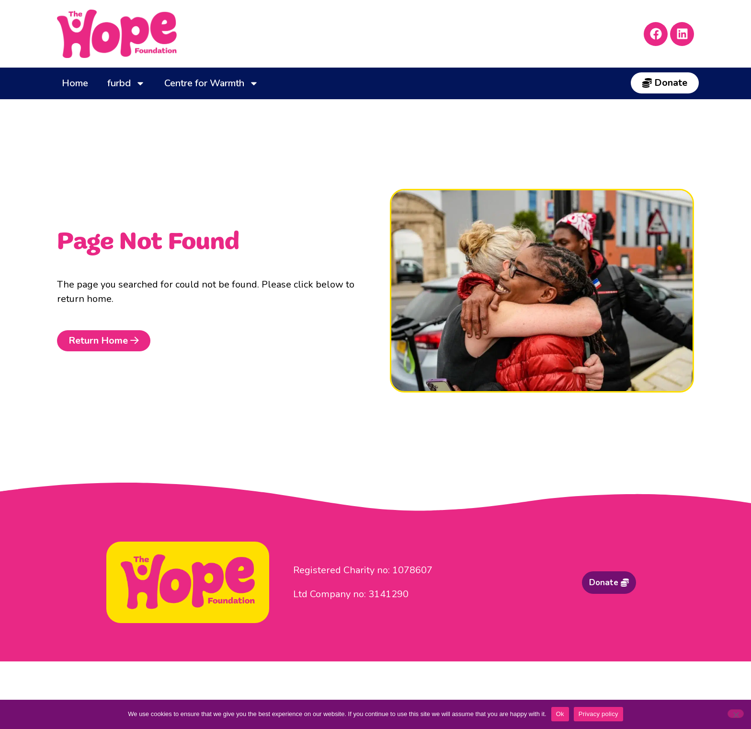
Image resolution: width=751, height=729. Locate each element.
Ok (560, 713)
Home (75, 83)
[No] (736, 713)
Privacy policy (598, 713)
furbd (126, 83)
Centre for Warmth (211, 83)
